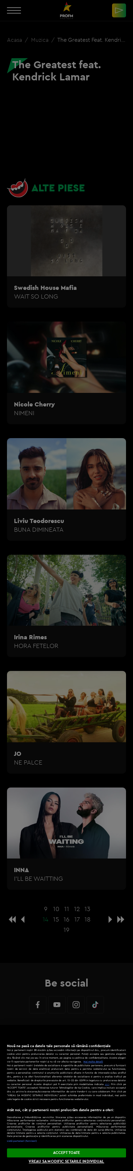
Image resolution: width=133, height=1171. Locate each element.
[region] (66, 1098)
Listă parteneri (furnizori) (22, 1140)
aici (107, 1084)
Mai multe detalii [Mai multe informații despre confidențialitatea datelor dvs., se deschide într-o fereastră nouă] (93, 1061)
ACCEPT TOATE (66, 1152)
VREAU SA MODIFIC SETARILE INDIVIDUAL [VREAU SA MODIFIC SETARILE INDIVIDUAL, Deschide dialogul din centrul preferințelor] (66, 1161)
